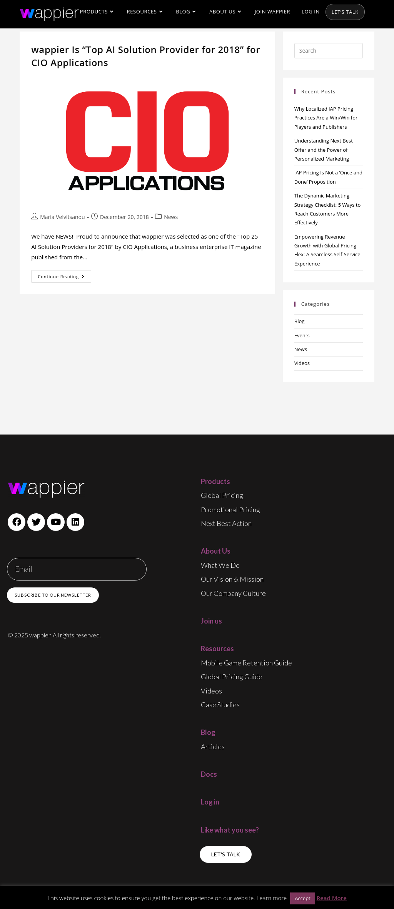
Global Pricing (222, 495)
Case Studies (220, 704)
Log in (210, 802)
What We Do (220, 565)
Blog (299, 321)
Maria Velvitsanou (62, 217)
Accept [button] (303, 898)
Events (302, 335)
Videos (302, 363)
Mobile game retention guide (246, 663)
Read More (332, 898)
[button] (226, 854)
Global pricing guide (231, 676)
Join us (211, 621)
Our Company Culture (233, 593)
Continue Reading (64, 274)
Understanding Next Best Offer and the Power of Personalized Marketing (323, 149)
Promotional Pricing (230, 509)
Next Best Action (226, 523)
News (171, 217)
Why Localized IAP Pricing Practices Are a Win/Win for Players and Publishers (326, 117)
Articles (213, 746)
